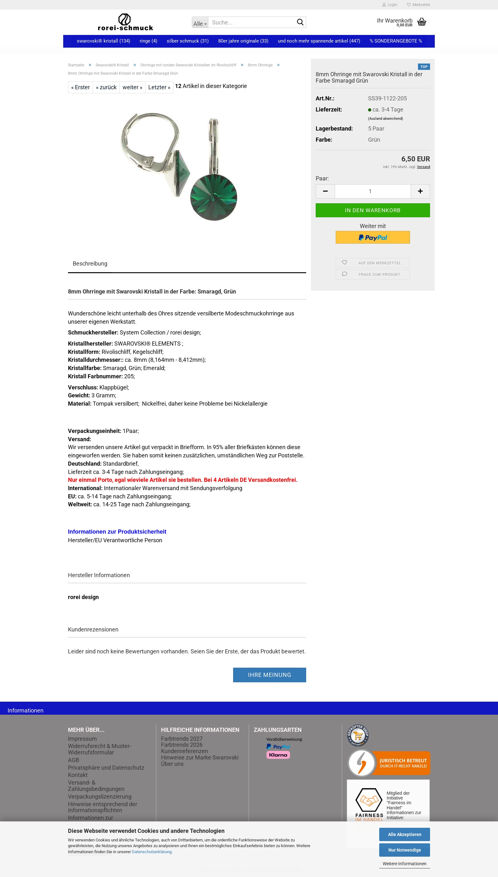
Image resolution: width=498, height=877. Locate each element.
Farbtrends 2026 (182, 744)
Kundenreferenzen (184, 751)
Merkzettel (418, 5)
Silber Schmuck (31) (188, 41)
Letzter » (159, 87)
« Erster (80, 87)
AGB (73, 760)
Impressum (82, 739)
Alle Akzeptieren (404, 834)
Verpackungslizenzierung (99, 796)
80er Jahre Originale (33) (243, 41)
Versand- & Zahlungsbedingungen (96, 785)
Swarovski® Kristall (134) (103, 41)
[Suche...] (200, 22)
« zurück (106, 87)
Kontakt (78, 775)
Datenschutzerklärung (152, 851)
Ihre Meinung (269, 674)
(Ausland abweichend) (385, 119)
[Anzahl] (373, 191)
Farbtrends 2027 (182, 738)
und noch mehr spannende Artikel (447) (319, 41)
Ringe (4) (148, 41)
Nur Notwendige (404, 850)
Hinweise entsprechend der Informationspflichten (102, 807)
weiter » (132, 87)
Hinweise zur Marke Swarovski (200, 757)
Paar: (322, 178)
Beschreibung (90, 263)
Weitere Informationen (405, 863)
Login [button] (389, 5)
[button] (325, 191)
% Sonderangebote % (396, 41)
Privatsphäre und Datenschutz (106, 768)
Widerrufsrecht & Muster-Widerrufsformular (99, 749)
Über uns (172, 763)
